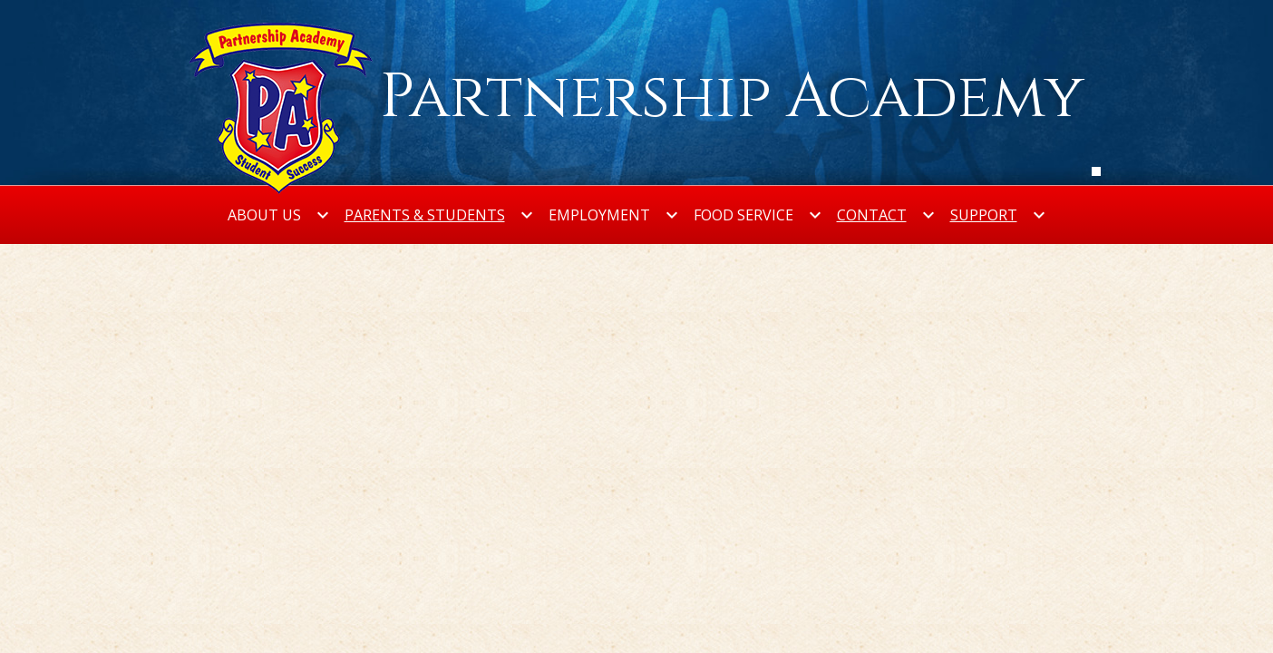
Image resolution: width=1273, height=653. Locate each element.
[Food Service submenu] (758, 215)
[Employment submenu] (613, 215)
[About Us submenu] (278, 215)
